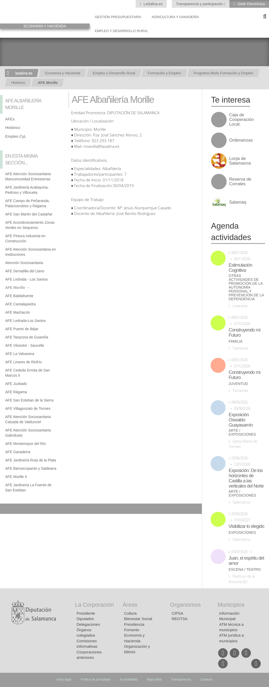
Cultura (130, 613)
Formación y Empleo (164, 73)
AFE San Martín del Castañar (28, 214)
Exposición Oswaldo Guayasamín (241, 420)
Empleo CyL (15, 136)
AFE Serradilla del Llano (24, 271)
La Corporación (94, 604)
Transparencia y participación (200, 4)
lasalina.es (23, 73)
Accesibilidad (128, 679)
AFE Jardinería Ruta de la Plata (30, 460)
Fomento (131, 630)
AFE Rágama (16, 392)
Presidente (85, 613)
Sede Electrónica (250, 4)
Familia (236, 341)
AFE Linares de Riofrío (23, 362)
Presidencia (134, 624)
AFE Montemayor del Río (25, 444)
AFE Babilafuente (19, 296)
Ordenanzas (241, 140)
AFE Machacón (17, 312)
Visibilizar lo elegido (246, 526)
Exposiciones (242, 533)
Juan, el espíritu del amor (246, 560)
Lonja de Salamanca (240, 161)
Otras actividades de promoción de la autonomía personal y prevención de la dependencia (246, 287)
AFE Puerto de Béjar (21, 329)
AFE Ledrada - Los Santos (26, 279)
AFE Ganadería (17, 452)
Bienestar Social (138, 618)
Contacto (206, 679)
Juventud (238, 384)
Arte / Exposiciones (242, 432)
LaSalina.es (153, 4)
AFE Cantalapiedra (20, 304)
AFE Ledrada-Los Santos (25, 321)
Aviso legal (63, 679)
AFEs (10, 119)
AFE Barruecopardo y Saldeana (30, 468)
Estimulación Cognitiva (240, 268)
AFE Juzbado (16, 384)
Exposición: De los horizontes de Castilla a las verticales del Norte (246, 478)
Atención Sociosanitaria (24, 263)
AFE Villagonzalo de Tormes (27, 408)
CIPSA (177, 613)
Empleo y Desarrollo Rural (121, 31)
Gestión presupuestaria (118, 17)
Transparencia (181, 679)
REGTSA (180, 618)
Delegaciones (88, 624)
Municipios (231, 604)
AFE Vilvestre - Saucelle (24, 345)
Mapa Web (154, 679)
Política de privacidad (95, 679)
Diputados (85, 618)
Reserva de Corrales (240, 181)
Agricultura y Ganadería (175, 17)
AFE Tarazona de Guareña (26, 337)
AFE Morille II (16, 477)
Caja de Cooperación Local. (241, 120)
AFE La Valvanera (19, 354)
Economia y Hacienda (62, 73)
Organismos (185, 604)
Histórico (18, 83)
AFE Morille (48, 83)
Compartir (6, 509)
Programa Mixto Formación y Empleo (223, 73)
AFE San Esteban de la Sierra (29, 400)
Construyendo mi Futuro (244, 332)
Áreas (129, 604)
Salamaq (237, 202)
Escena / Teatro (245, 570)
